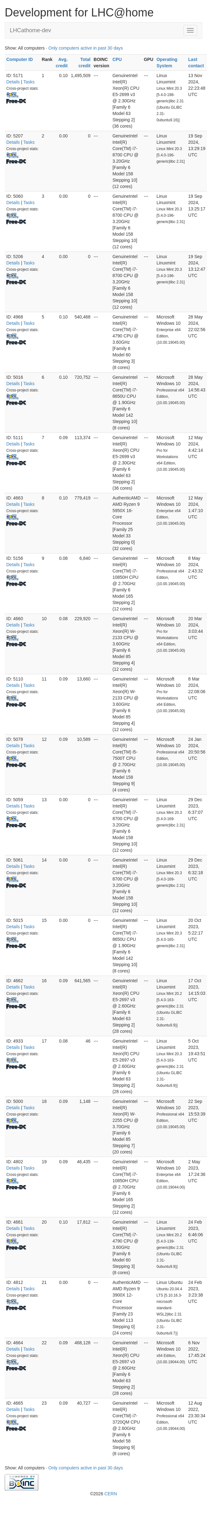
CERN (110, 1493)
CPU (117, 59)
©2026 (103, 1493)
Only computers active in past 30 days (86, 48)
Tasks (29, 81)
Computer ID (19, 59)
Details (13, 81)
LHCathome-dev (30, 30)
